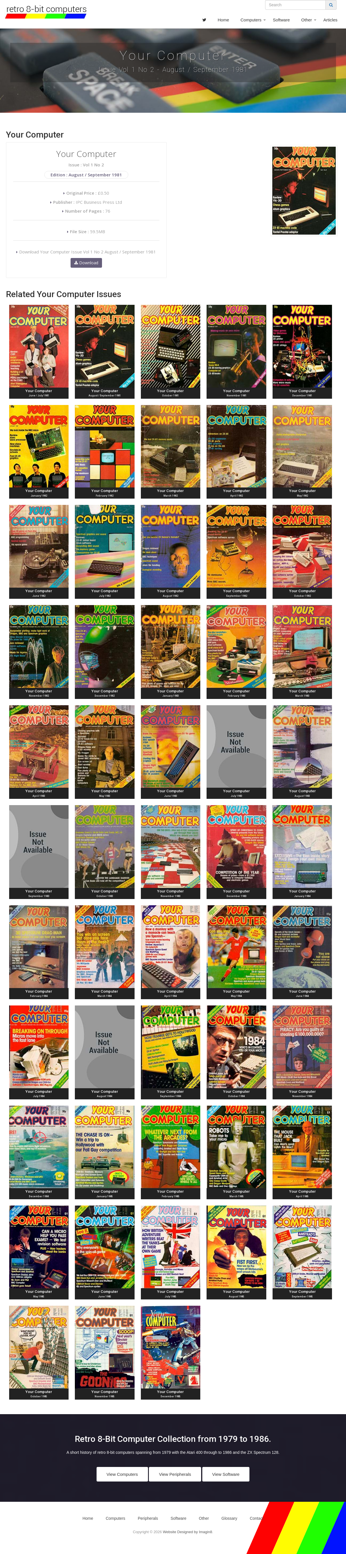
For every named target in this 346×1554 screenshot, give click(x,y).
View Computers (122, 1474)
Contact (256, 1518)
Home (223, 19)
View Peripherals (175, 1474)
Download (86, 262)
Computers (251, 19)
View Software (226, 1474)
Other (306, 19)
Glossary (229, 1518)
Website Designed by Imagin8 (187, 1532)
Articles (330, 19)
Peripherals (148, 1518)
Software (281, 19)
